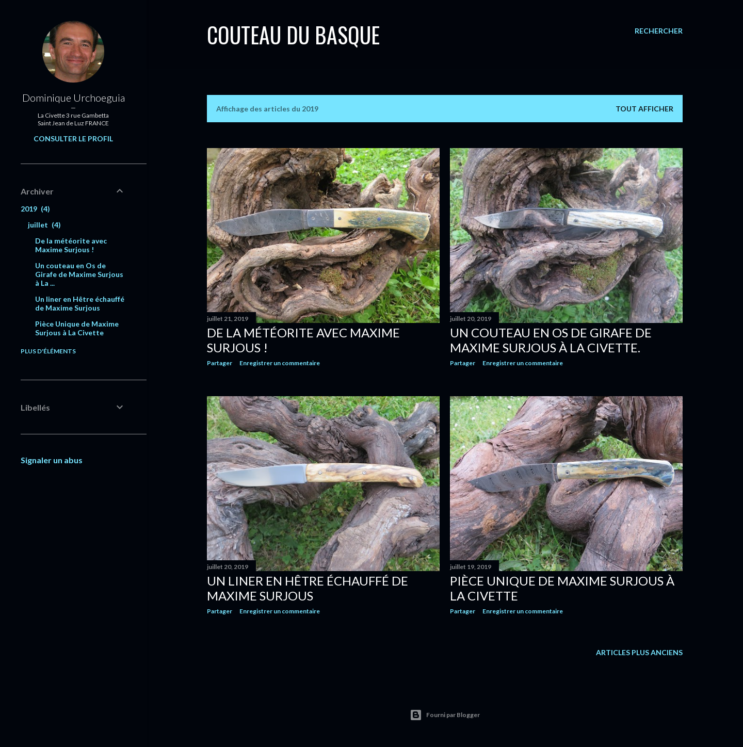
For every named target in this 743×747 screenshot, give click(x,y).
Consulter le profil (73, 138)
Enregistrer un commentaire (279, 363)
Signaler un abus (52, 460)
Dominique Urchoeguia (73, 97)
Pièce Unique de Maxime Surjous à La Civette (77, 328)
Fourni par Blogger (445, 715)
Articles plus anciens (639, 652)
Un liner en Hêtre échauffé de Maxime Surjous (307, 588)
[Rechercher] (659, 31)
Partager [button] (219, 363)
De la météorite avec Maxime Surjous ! (71, 245)
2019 (35, 208)
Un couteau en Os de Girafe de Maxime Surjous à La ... (79, 274)
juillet (44, 224)
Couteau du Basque (293, 35)
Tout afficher (644, 108)
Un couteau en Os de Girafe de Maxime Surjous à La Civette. (551, 340)
